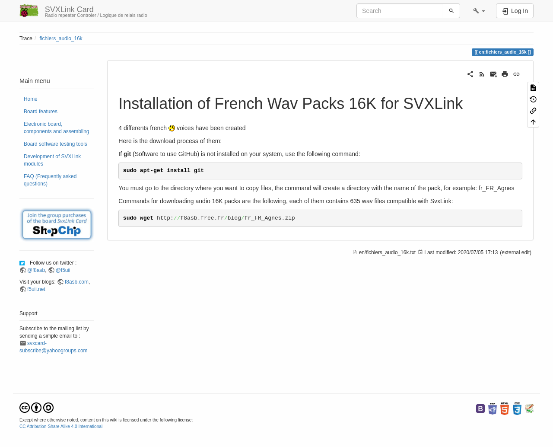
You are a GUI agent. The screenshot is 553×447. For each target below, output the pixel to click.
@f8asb (36, 270)
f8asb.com (77, 282)
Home (31, 99)
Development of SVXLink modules (52, 160)
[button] (479, 11)
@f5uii (63, 270)
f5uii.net (36, 289)
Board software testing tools (55, 144)
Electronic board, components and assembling (56, 127)
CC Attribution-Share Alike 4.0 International (60, 426)
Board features (40, 112)
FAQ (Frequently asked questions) (50, 180)
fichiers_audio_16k (61, 38)
